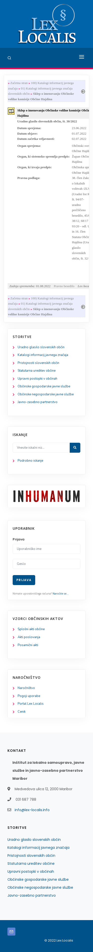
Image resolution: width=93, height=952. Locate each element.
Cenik (22, 711)
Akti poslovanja (29, 637)
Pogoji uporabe (29, 696)
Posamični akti (28, 645)
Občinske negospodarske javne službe (46, 394)
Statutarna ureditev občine (37, 370)
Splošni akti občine (31, 629)
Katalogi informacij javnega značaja (43, 355)
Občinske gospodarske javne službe (44, 386)
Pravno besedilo (64, 286)
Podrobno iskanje (30, 460)
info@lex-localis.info (32, 809)
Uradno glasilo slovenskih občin (41, 347)
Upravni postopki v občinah (37, 378)
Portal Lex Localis (31, 703)
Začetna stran (19, 83)
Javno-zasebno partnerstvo (38, 402)
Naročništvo (26, 688)
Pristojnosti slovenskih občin (38, 363)
